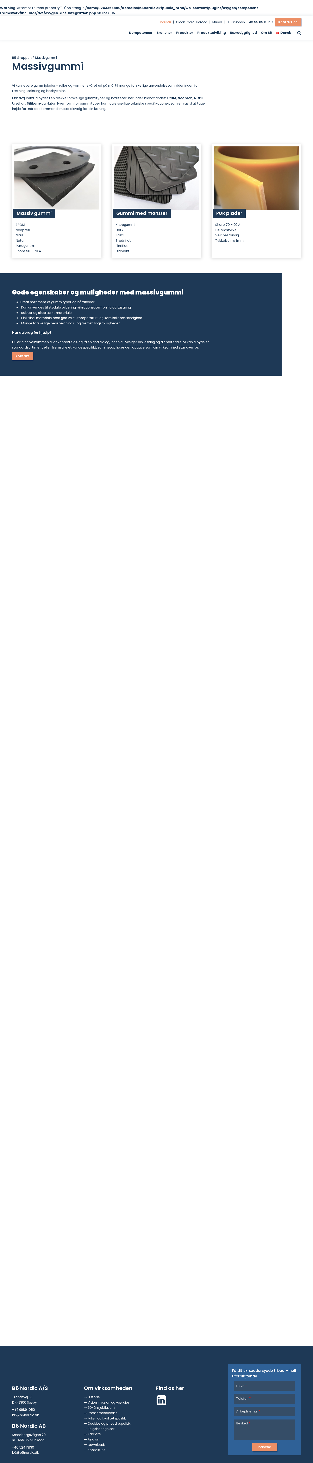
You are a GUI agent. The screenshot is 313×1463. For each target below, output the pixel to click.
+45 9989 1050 (23, 1409)
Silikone (34, 103)
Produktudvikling (211, 32)
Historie (94, 1397)
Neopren (185, 98)
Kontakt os (288, 22)
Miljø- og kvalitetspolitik (107, 1418)
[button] (264, 1447)
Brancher (164, 32)
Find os (93, 1439)
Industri (165, 22)
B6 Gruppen (236, 22)
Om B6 (266, 32)
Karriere (94, 1434)
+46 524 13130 (23, 1447)
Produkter (184, 32)
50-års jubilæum (101, 1407)
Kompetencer (140, 32)
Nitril (198, 98)
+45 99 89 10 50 (260, 22)
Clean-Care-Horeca (191, 22)
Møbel (217, 22)
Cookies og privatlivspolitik (109, 1423)
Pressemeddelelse (103, 1413)
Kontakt (22, 356)
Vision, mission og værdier (108, 1402)
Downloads (97, 1444)
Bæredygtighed (243, 32)
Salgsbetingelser (101, 1428)
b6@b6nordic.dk (25, 1415)
